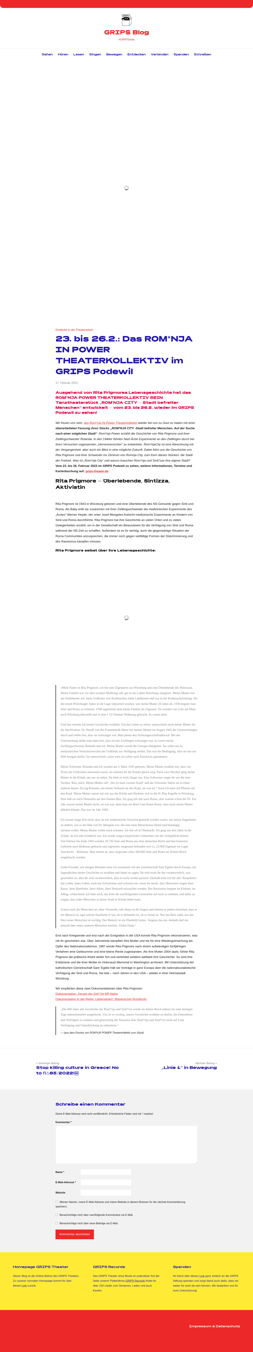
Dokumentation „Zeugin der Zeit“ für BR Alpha (87, 993)
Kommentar (64, 1122)
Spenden (181, 54)
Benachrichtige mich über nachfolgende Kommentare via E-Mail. (96, 1215)
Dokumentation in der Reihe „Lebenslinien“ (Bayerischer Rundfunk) (101, 999)
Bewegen (114, 54)
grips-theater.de (97, 471)
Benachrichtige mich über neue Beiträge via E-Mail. (89, 1223)
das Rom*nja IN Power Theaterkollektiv (111, 423)
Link (24, 1285)
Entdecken (136, 54)
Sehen (47, 54)
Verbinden (159, 54)
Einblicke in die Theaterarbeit (74, 329)
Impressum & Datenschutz (214, 1326)
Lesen (78, 54)
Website (60, 1192)
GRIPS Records (135, 1280)
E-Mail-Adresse (66, 1182)
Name (60, 1172)
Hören (63, 54)
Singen (95, 54)
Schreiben (202, 54)
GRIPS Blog (126, 33)
